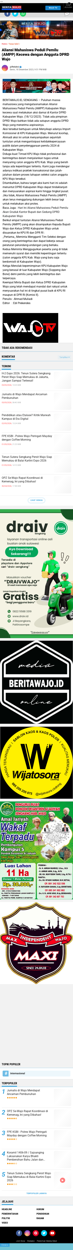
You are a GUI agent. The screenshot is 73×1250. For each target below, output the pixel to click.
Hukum (40, 1209)
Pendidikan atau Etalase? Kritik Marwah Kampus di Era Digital (26, 417)
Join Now (20, 1241)
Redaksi (31, 1241)
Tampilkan (64, 357)
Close (4, 1245)
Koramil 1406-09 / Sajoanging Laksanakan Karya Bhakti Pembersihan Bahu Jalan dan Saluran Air (25, 1156)
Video (5, 1222)
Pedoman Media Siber (47, 1241)
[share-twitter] (15, 14)
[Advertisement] (36, 1023)
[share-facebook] (7, 14)
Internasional (17, 1073)
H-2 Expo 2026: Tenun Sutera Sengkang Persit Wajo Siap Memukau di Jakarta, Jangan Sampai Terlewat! (26, 377)
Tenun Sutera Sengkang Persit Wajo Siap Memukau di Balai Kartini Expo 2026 (27, 458)
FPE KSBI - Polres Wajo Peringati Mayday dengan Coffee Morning (27, 437)
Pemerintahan (10, 1213)
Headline (7, 1209)
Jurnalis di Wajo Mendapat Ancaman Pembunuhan (24, 396)
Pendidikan (42, 1213)
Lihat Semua (36, 500)
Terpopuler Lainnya (36, 1193)
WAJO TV (52, 8)
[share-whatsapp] (23, 14)
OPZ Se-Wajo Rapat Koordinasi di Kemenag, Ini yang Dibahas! (22, 479)
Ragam (40, 1218)
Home (4, 44)
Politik (6, 1218)
